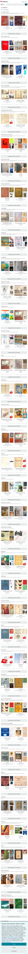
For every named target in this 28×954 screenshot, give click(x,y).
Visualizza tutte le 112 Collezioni (14, 818)
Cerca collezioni (5, 9)
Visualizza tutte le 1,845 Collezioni (13, 401)
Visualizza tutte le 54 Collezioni (14, 377)
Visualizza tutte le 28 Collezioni (14, 352)
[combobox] (15, 4)
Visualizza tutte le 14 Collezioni (14, 33)
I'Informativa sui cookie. (6, 939)
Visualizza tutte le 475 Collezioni (14, 867)
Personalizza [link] (14, 951)
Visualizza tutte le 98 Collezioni (14, 548)
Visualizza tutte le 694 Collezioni (14, 205)
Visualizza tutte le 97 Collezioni (14, 671)
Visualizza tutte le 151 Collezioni (14, 303)
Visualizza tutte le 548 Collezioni (14, 450)
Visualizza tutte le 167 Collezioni (14, 107)
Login (23, 1)
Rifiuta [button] (14, 947)
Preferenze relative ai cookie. (12, 937)
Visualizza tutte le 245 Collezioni (14, 720)
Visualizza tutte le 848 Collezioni (14, 843)
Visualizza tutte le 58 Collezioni (14, 229)
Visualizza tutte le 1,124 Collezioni (13, 278)
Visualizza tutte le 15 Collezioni (14, 254)
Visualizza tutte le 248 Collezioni (14, 646)
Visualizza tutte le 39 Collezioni (14, 499)
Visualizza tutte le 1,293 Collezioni (13, 892)
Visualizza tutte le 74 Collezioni (14, 156)
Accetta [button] (14, 944)
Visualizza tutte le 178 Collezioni (14, 180)
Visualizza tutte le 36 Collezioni (14, 524)
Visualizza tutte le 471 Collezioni (14, 597)
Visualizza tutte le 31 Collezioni (14, 131)
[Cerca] (26, 4)
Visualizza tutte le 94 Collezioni (14, 916)
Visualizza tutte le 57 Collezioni (14, 695)
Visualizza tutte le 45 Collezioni (14, 426)
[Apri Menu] (2, 4)
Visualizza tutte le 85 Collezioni (14, 573)
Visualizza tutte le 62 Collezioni (14, 58)
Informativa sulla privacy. (6, 942)
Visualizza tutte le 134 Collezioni (14, 475)
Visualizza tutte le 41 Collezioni (14, 82)
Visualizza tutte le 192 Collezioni (14, 622)
